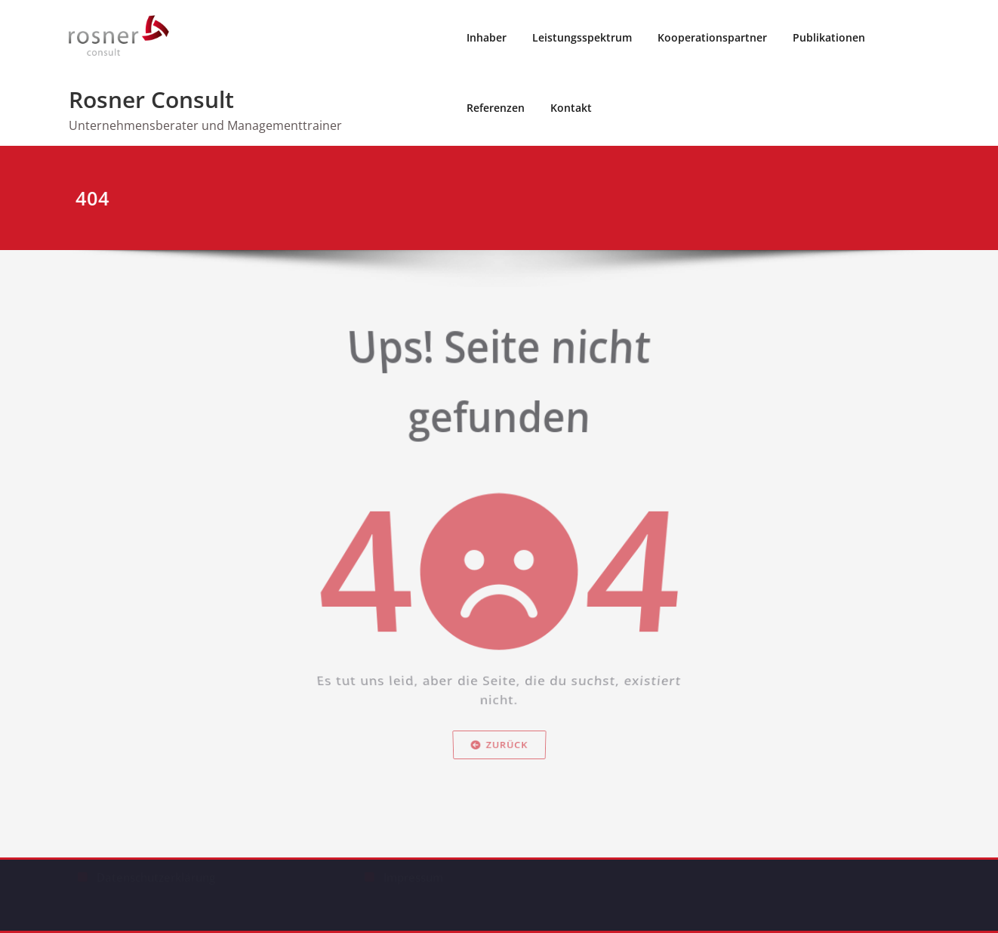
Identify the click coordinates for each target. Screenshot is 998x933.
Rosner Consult (151, 99)
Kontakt (571, 107)
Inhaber (487, 37)
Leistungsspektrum (582, 37)
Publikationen (829, 37)
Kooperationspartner (712, 37)
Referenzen (496, 107)
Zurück (499, 773)
